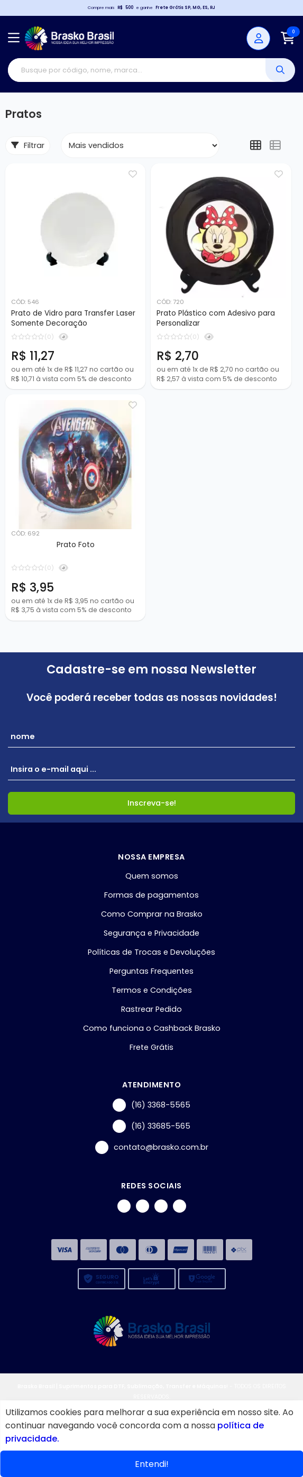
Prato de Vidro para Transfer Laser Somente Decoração (73, 318)
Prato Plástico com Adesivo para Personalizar (216, 318)
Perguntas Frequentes (151, 971)
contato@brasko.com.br (151, 1147)
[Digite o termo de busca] (136, 70)
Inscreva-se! (151, 803)
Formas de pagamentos (151, 895)
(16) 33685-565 (151, 1126)
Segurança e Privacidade (151, 933)
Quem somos (151, 876)
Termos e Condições (152, 990)
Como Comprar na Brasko (152, 914)
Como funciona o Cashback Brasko (152, 1028)
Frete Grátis (151, 1047)
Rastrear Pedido (151, 1009)
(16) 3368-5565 (151, 1105)
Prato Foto (76, 545)
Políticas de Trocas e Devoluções (151, 952)
